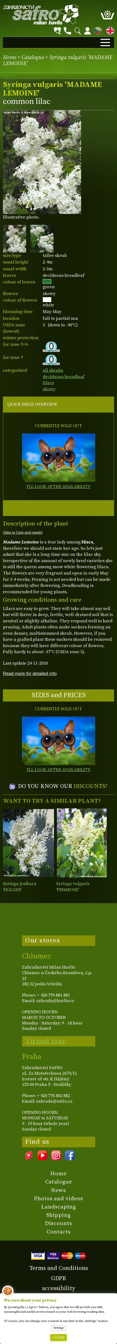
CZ (96, 30)
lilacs (48, 383)
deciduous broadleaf (64, 377)
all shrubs (53, 370)
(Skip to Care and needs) (23, 532)
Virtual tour (45, 1041)
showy (49, 389)
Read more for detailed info (30, 673)
